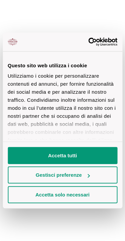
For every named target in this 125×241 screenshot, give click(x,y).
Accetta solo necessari (62, 194)
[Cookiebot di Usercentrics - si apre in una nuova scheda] (89, 41)
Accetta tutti (62, 155)
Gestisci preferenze (63, 175)
